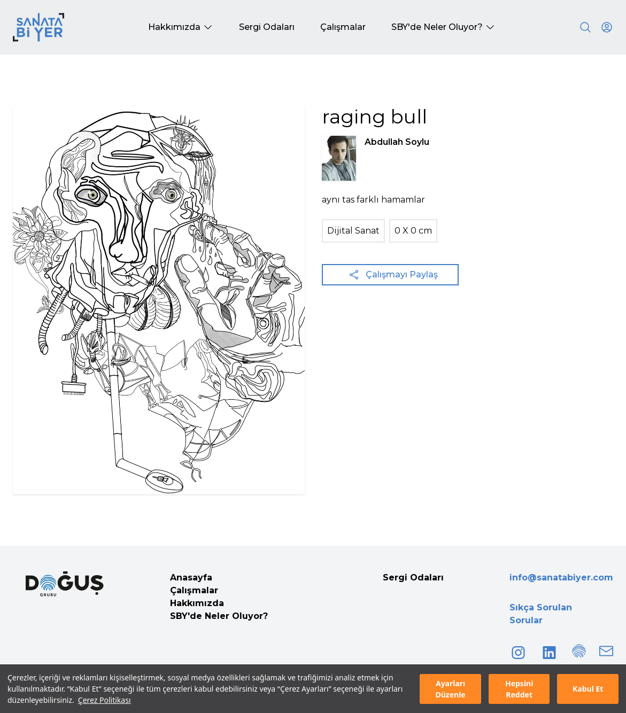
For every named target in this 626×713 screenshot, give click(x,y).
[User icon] (606, 27)
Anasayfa (191, 577)
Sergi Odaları (413, 577)
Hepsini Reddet (519, 689)
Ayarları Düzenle (450, 689)
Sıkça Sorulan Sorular (540, 613)
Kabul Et (588, 689)
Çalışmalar (194, 590)
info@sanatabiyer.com (561, 577)
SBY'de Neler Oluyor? (219, 616)
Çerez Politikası (104, 700)
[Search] (585, 27)
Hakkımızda (197, 603)
